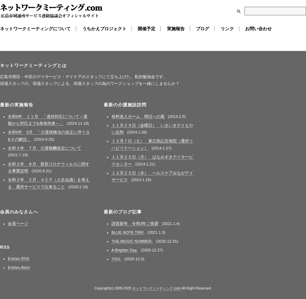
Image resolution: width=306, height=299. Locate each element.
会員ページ (18, 224)
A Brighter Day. (125, 250)
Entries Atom (19, 267)
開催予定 (146, 28)
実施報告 (176, 28)
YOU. (116, 259)
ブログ (202, 28)
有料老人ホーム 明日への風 (138, 117)
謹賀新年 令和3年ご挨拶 (135, 224)
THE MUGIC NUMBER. (132, 241)
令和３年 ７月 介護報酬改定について (44, 148)
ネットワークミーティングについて (35, 28)
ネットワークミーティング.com (51, 11)
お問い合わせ (258, 28)
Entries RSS (18, 259)
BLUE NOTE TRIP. (128, 232)
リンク (227, 28)
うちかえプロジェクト (104, 28)
